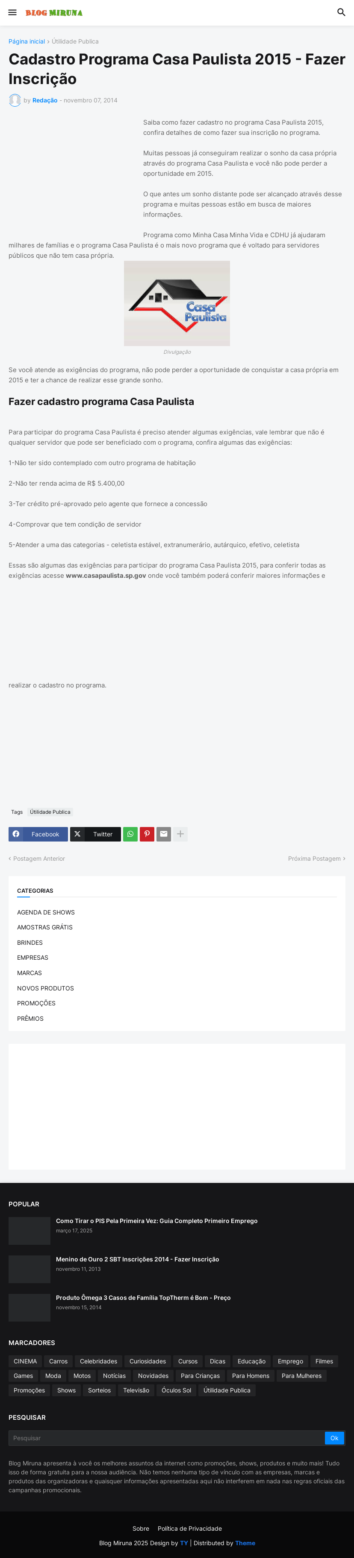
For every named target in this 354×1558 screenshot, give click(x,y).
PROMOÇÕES (36, 1003)
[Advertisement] (73, 170)
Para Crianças (200, 1375)
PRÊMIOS (30, 1018)
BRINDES (30, 942)
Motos (82, 1375)
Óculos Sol (176, 1390)
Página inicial (27, 41)
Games (23, 1375)
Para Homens (250, 1375)
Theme (245, 1542)
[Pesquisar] (167, 1438)
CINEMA (25, 1361)
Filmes (324, 1361)
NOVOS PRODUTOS (45, 988)
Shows (66, 1390)
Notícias (114, 1375)
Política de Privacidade (190, 1528)
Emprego (290, 1361)
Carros (58, 1361)
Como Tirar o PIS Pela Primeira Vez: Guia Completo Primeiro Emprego (157, 1220)
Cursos (188, 1361)
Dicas (217, 1361)
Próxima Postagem (314, 858)
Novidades (153, 1375)
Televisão (136, 1390)
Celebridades (98, 1361)
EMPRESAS (32, 957)
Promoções (29, 1390)
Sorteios (99, 1390)
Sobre (141, 1528)
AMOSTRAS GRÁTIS (45, 927)
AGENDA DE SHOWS (46, 912)
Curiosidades (148, 1361)
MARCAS (29, 972)
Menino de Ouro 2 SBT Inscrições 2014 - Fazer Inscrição (137, 1259)
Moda (53, 1375)
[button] (12, 13)
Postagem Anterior (39, 858)
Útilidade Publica (75, 41)
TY (184, 1542)
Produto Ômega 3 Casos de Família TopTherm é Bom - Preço (143, 1297)
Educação (252, 1361)
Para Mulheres (302, 1375)
